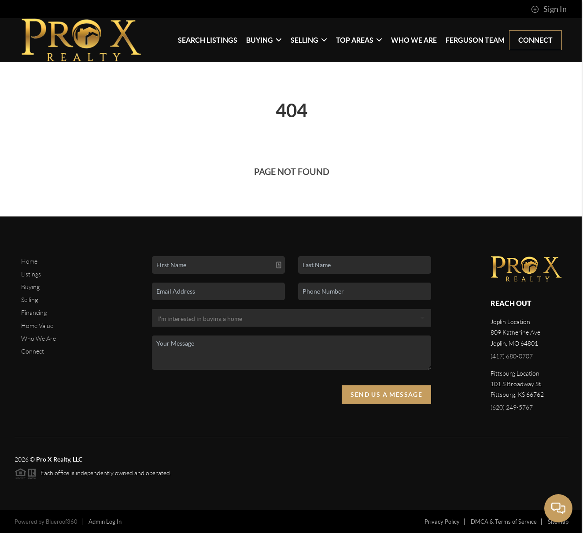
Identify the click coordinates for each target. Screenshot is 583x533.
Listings (31, 274)
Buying (264, 40)
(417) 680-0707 (512, 356)
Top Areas (359, 40)
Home (29, 261)
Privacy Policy (442, 521)
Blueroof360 (61, 521)
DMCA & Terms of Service (504, 521)
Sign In (549, 9)
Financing (34, 312)
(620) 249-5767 (512, 407)
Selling (309, 40)
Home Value (37, 325)
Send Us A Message (386, 394)
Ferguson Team (475, 40)
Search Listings (207, 40)
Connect (535, 40)
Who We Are (414, 40)
